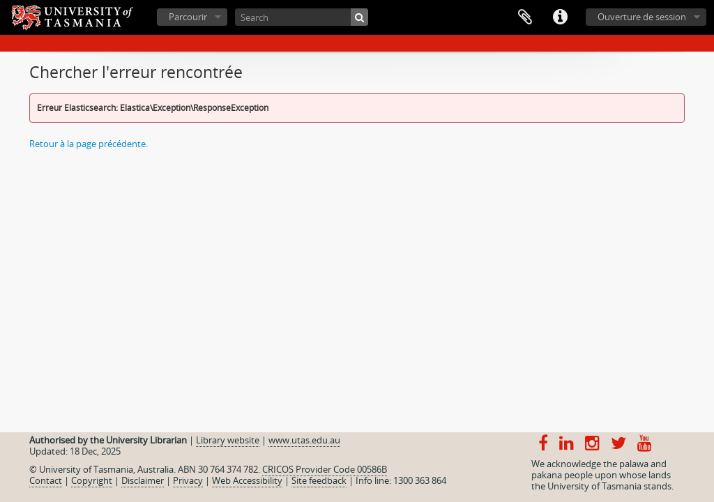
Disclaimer (142, 480)
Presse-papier (525, 17)
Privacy (188, 480)
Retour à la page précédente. (88, 143)
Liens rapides (559, 17)
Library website (227, 440)
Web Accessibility (247, 480)
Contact (45, 480)
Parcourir (188, 16)
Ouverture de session (642, 16)
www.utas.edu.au (304, 440)
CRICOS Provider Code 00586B (324, 469)
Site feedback (319, 480)
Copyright (91, 480)
